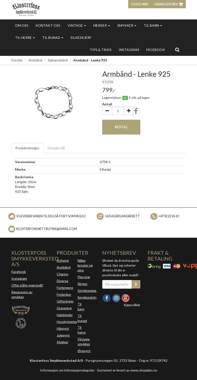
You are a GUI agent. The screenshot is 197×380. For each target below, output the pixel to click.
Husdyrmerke (67, 322)
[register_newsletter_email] (136, 284)
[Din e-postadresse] (117, 284)
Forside (17, 60)
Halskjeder (65, 315)
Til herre (25, 37)
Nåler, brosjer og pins (85, 265)
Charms (62, 274)
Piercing (84, 277)
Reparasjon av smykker (21, 294)
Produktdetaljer (27, 148)
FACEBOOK (155, 50)
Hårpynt (63, 328)
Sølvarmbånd (58, 60)
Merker (101, 25)
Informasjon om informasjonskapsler (67, 370)
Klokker (62, 342)
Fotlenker (64, 294)
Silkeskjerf (81, 37)
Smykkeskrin (87, 297)
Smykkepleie (87, 290)
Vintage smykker (84, 341)
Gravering (64, 308)
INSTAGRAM (129, 50)
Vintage (77, 25)
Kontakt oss (48, 25)
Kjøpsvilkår (132, 305)
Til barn (153, 25)
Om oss (21, 25)
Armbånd (35, 60)
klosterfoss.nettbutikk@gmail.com (46, 229)
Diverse (62, 281)
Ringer (82, 284)
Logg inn (139, 4)
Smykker (126, 25)
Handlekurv (168, 4)
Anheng (63, 260)
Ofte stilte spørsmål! (27, 285)
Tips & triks (100, 50)
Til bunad (52, 37)
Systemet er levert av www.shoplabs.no (127, 370)
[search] (177, 49)
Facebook (18, 272)
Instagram (19, 278)
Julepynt (63, 335)
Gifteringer (65, 301)
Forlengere (65, 288)
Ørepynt (84, 351)
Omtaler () (56, 148)
